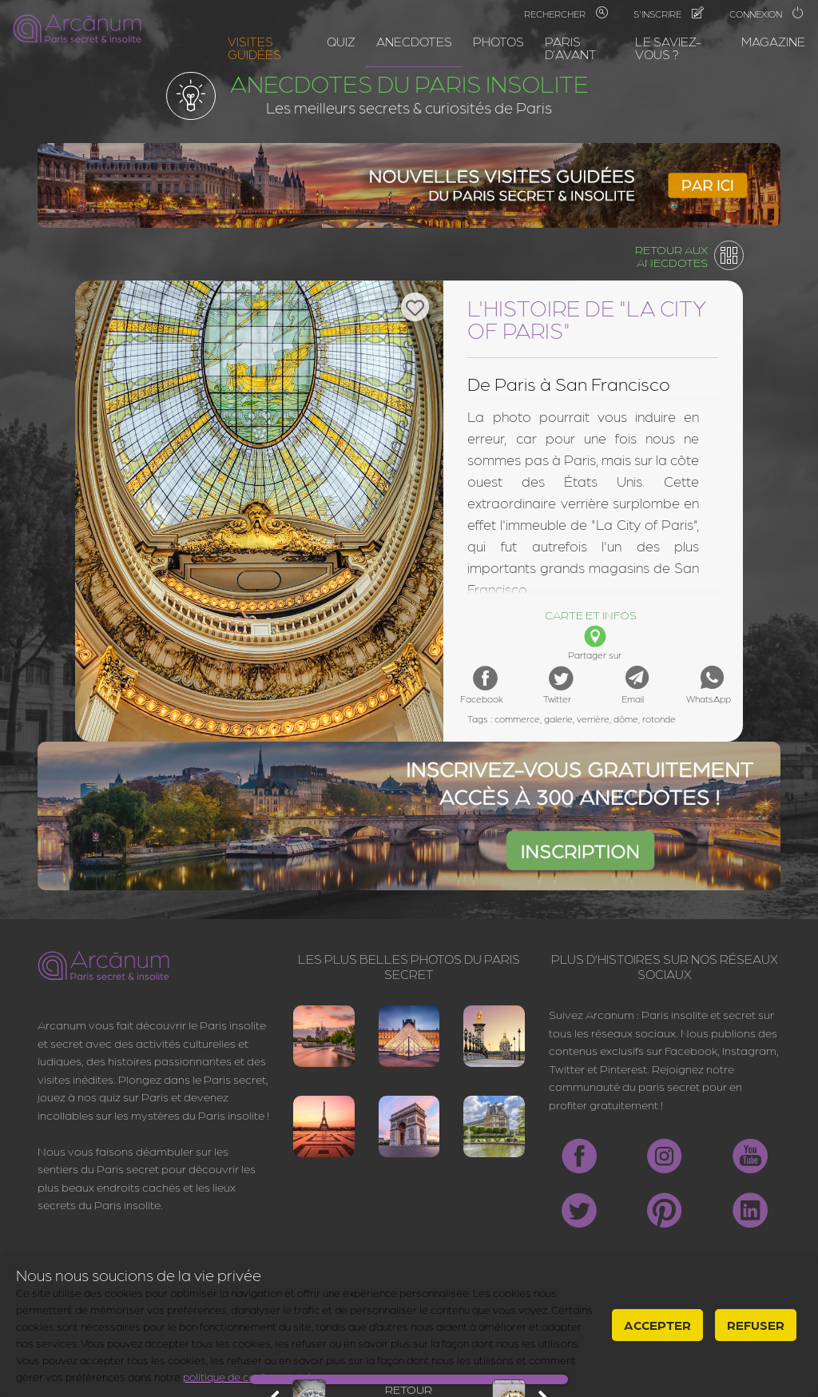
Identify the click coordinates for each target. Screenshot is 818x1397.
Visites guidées (254, 47)
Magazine (773, 41)
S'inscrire (668, 13)
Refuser (755, 1324)
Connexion (766, 13)
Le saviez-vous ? (668, 47)
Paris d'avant (571, 47)
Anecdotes (414, 41)
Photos (498, 41)
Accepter (657, 1324)
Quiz (341, 41)
